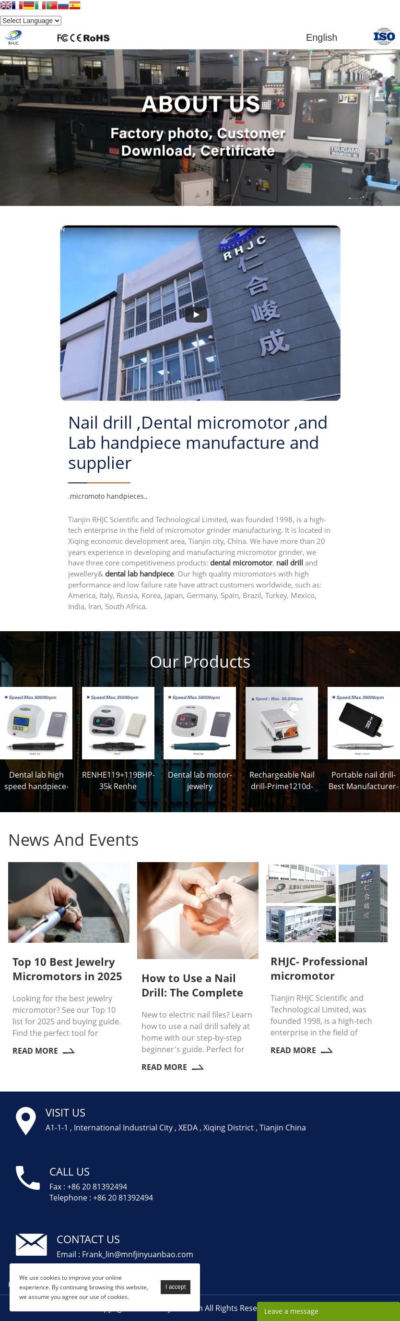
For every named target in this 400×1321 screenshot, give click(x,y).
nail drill (289, 562)
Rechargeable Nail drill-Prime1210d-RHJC (282, 780)
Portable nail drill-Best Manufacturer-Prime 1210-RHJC (364, 780)
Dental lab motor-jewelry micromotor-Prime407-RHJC (200, 780)
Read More (43, 1050)
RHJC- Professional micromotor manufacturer (319, 967)
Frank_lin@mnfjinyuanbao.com (137, 1254)
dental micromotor (241, 562)
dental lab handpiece (139, 573)
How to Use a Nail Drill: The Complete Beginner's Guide (192, 984)
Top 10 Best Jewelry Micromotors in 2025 (67, 968)
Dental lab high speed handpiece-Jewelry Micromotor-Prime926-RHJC (36, 780)
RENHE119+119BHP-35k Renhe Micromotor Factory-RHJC (118, 780)
